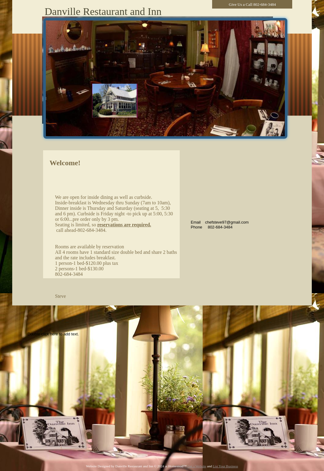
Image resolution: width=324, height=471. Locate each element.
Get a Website (196, 466)
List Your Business (225, 466)
